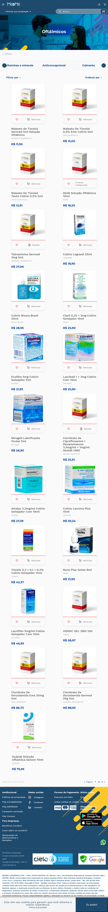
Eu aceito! (91, 904)
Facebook (35, 802)
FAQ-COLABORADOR (12, 802)
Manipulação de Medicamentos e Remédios (10, 837)
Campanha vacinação (12, 811)
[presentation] (4, 65)
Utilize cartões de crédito (66, 802)
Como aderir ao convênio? (15, 830)
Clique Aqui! (7, 881)
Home (7, 54)
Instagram (36, 797)
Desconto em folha (63, 797)
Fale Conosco (8, 816)
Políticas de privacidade (13, 797)
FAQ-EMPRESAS (10, 807)
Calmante (88, 65)
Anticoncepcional (54, 65)
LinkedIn (35, 807)
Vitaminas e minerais (19, 65)
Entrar (83, 797)
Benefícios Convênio (12, 826)
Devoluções (85, 802)
